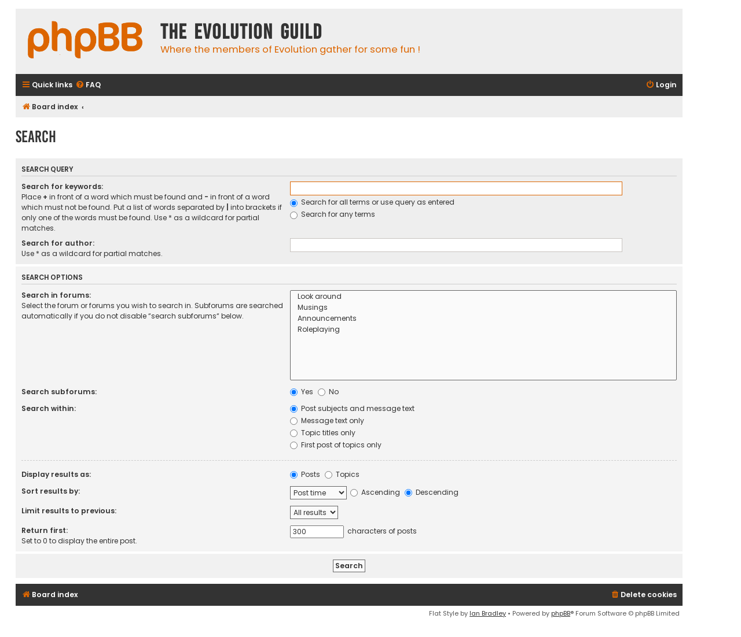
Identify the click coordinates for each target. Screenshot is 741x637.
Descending (431, 492)
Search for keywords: (62, 186)
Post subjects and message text (352, 408)
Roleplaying (483, 329)
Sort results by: (50, 491)
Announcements (483, 318)
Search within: (48, 408)
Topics (342, 474)
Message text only (327, 420)
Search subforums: (59, 392)
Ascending (375, 492)
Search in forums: (56, 295)
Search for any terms (332, 214)
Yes (301, 392)
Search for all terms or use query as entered (372, 202)
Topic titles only (322, 433)
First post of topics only (335, 445)
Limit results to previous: (68, 511)
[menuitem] (88, 85)
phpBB (560, 613)
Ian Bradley (487, 613)
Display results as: (56, 474)
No (328, 392)
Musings (483, 307)
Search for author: (57, 243)
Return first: (44, 530)
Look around (483, 296)
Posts (305, 474)
